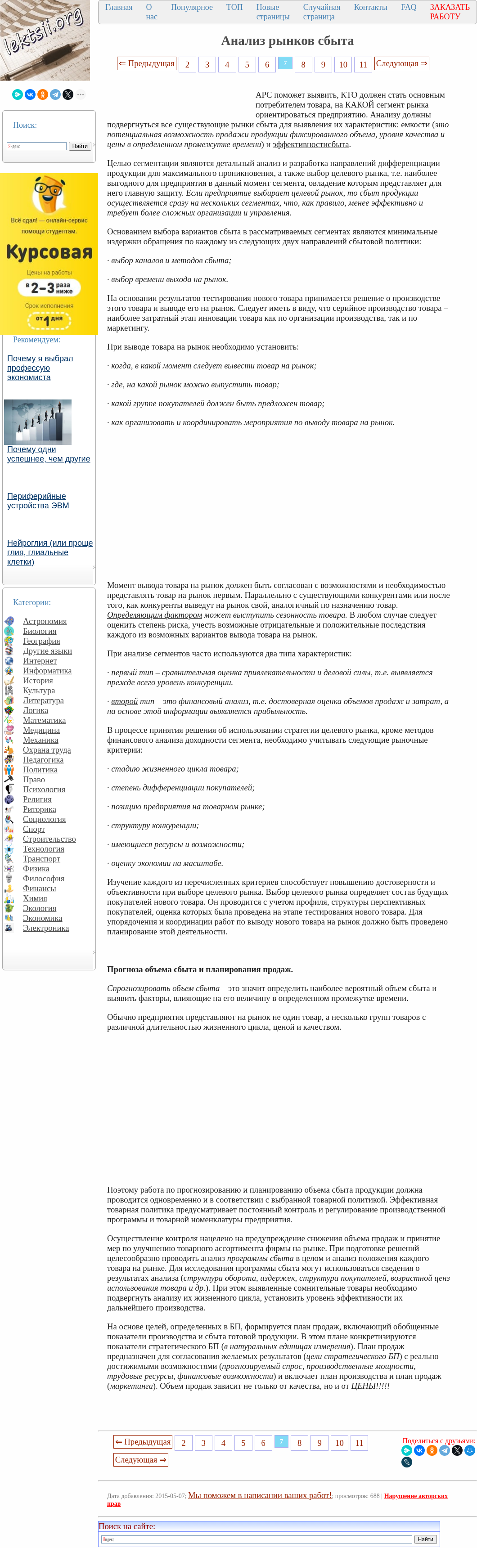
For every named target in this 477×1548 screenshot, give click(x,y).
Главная (118, 7)
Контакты (370, 7)
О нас (152, 12)
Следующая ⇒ (402, 63)
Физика (36, 868)
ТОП (234, 7)
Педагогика (43, 759)
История (38, 680)
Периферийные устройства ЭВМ (38, 501)
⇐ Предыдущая (147, 63)
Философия (43, 878)
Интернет (40, 660)
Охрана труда (47, 749)
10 (343, 64)
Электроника (46, 928)
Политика (40, 769)
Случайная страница (322, 12)
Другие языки (47, 650)
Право (34, 779)
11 (363, 64)
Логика (35, 710)
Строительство (49, 839)
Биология (40, 631)
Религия (37, 799)
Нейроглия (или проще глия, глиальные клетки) (50, 552)
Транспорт (41, 858)
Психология (44, 789)
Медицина (41, 730)
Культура (39, 690)
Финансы (39, 888)
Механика (40, 740)
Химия (35, 898)
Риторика (39, 809)
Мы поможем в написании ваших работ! (260, 1495)
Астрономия (45, 621)
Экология (39, 908)
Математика (44, 720)
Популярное (192, 7)
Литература (43, 700)
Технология (43, 848)
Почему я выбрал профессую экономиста (40, 368)
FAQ (409, 7)
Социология (44, 819)
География (41, 641)
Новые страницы (273, 12)
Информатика (47, 670)
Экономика (43, 918)
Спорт (34, 829)
